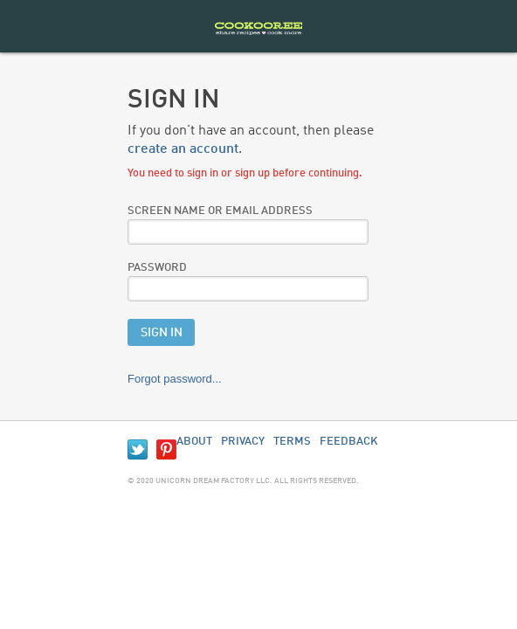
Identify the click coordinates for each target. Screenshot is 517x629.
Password (157, 267)
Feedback (349, 441)
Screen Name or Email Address (220, 211)
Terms (292, 441)
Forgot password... (175, 378)
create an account (183, 149)
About (194, 441)
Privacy (243, 441)
